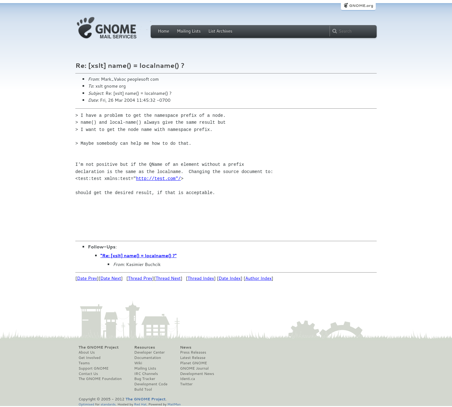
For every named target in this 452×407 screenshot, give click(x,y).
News (185, 347)
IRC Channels (146, 373)
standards (108, 404)
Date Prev (87, 278)
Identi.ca (187, 378)
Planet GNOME (193, 363)
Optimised (86, 404)
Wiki (138, 363)
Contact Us (88, 373)
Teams (84, 363)
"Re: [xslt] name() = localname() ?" (138, 255)
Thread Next (168, 278)
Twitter (186, 384)
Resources (144, 347)
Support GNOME (93, 368)
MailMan (173, 404)
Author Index (258, 278)
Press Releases (193, 352)
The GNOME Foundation (100, 378)
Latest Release (192, 357)
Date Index (229, 278)
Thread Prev (140, 278)
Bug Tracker (144, 378)
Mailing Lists (189, 31)
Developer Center (149, 352)
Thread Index (201, 278)
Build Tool (143, 389)
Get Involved (89, 357)
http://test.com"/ (158, 179)
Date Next (110, 278)
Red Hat (140, 404)
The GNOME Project (98, 347)
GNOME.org (361, 5)
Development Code (151, 384)
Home (163, 31)
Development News (197, 373)
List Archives (220, 31)
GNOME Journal (194, 368)
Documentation (147, 357)
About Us (86, 352)
